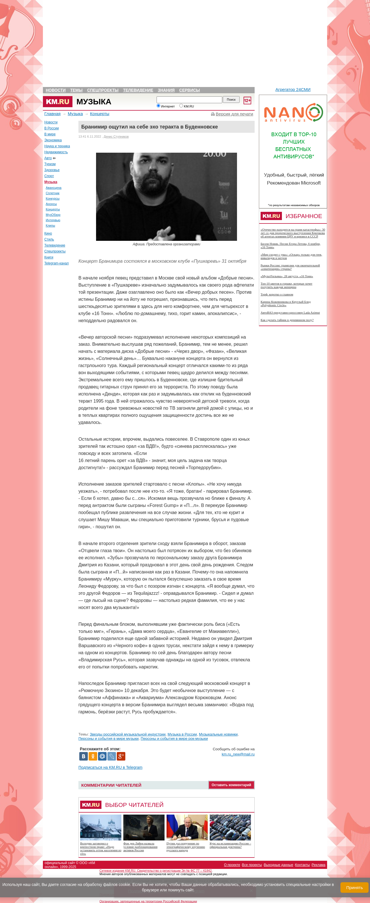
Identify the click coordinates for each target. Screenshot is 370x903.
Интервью (53, 220)
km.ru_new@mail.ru (238, 754)
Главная (52, 113)
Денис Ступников (116, 136)
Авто (48, 158)
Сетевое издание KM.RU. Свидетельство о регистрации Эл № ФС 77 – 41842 (155, 870)
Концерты (99, 113)
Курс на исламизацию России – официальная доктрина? (230, 845)
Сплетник (52, 193)
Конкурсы (52, 198)
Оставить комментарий (231, 785)
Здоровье (52, 170)
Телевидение (138, 90)
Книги (48, 257)
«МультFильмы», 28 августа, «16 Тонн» (287, 276)
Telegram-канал (56, 263)
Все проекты (252, 865)
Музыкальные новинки (218, 734)
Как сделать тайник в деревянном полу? (287, 320)
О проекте (232, 865)
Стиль (49, 239)
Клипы (50, 225)
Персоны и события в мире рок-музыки (174, 738)
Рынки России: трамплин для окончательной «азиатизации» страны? (290, 267)
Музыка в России (182, 734)
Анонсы (51, 204)
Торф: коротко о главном (277, 294)
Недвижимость (56, 152)
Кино (48, 233)
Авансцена (53, 187)
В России (51, 128)
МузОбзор (53, 214)
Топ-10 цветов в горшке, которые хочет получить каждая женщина (286, 285)
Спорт (49, 176)
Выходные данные (278, 865)
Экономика (53, 140)
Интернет (166, 106)
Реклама (318, 865)
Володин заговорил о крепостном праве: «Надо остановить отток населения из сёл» (100, 848)
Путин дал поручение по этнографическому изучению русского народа (186, 847)
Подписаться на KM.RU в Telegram (110, 767)
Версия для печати (234, 113)
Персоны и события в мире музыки (108, 738)
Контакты (302, 865)
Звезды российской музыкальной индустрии (128, 734)
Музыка (93, 101)
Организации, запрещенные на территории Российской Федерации (148, 901)
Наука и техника (57, 146)
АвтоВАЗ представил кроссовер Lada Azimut (290, 312)
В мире (50, 134)
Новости (56, 90)
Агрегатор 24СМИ (293, 89)
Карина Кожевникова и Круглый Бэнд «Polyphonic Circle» (286, 303)
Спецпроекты (103, 90)
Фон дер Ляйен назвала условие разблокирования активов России (140, 847)
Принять (354, 887)
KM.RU (186, 106)
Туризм (50, 164)
